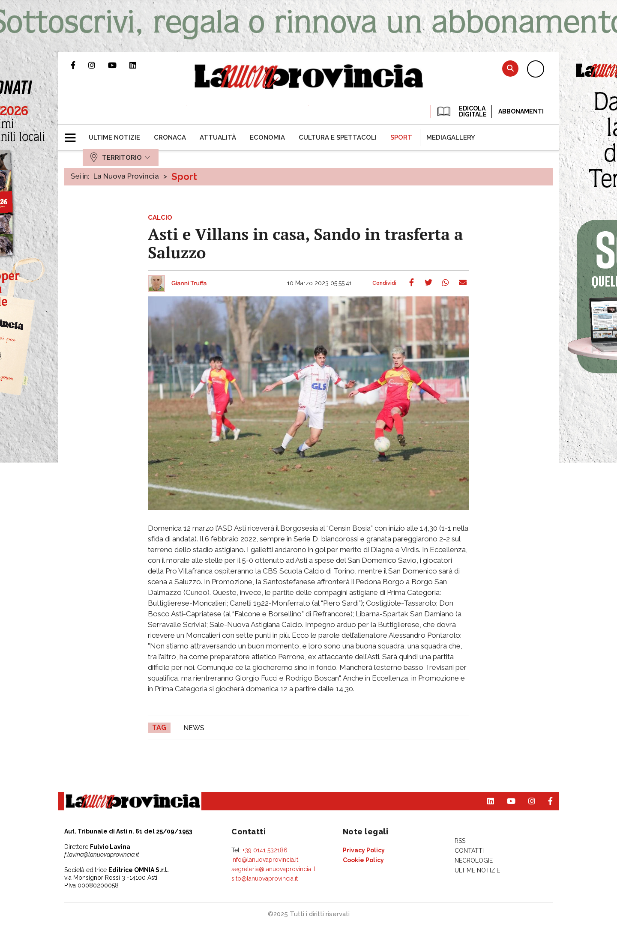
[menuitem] (114, 137)
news (193, 728)
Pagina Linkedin (139, 65)
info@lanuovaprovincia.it (264, 859)
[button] (73, 134)
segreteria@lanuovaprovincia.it (273, 869)
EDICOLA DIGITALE (461, 111)
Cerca (510, 68)
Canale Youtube (118, 65)
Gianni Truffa (189, 283)
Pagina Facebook (79, 65)
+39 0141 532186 (265, 850)
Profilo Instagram (98, 65)
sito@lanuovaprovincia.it (264, 878)
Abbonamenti (521, 111)
